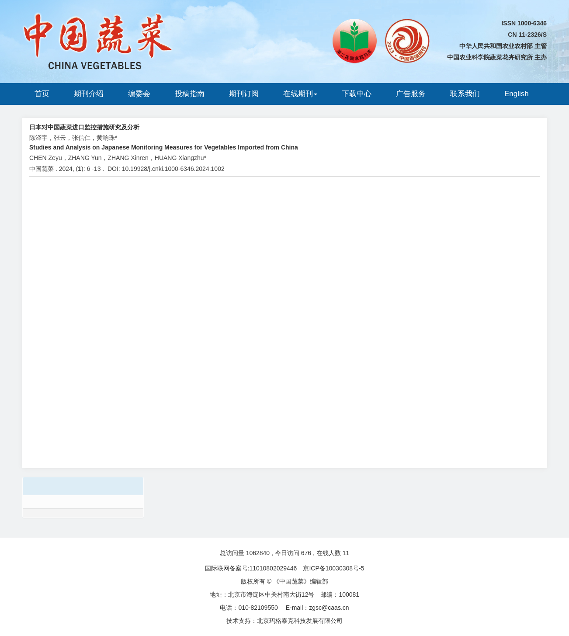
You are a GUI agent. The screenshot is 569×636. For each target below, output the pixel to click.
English (516, 94)
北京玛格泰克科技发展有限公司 (300, 620)
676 (306, 552)
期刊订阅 (244, 94)
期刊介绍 (89, 94)
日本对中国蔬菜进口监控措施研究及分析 (84, 127)
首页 (42, 94)
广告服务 (411, 94)
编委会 (139, 94)
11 (346, 552)
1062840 (258, 552)
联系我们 (465, 94)
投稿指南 (190, 94)
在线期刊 (300, 94)
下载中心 (356, 94)
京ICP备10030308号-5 (333, 568)
